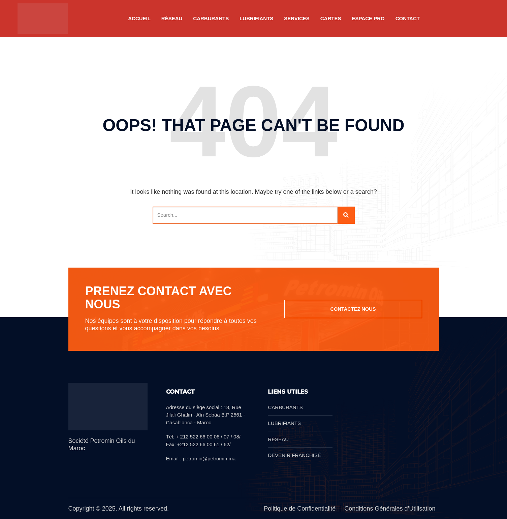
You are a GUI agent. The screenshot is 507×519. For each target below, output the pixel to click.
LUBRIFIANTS (256, 18)
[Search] (346, 215)
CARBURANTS (211, 18)
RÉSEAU (172, 18)
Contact (407, 18)
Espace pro (368, 18)
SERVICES (297, 18)
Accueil (139, 18)
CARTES (330, 18)
